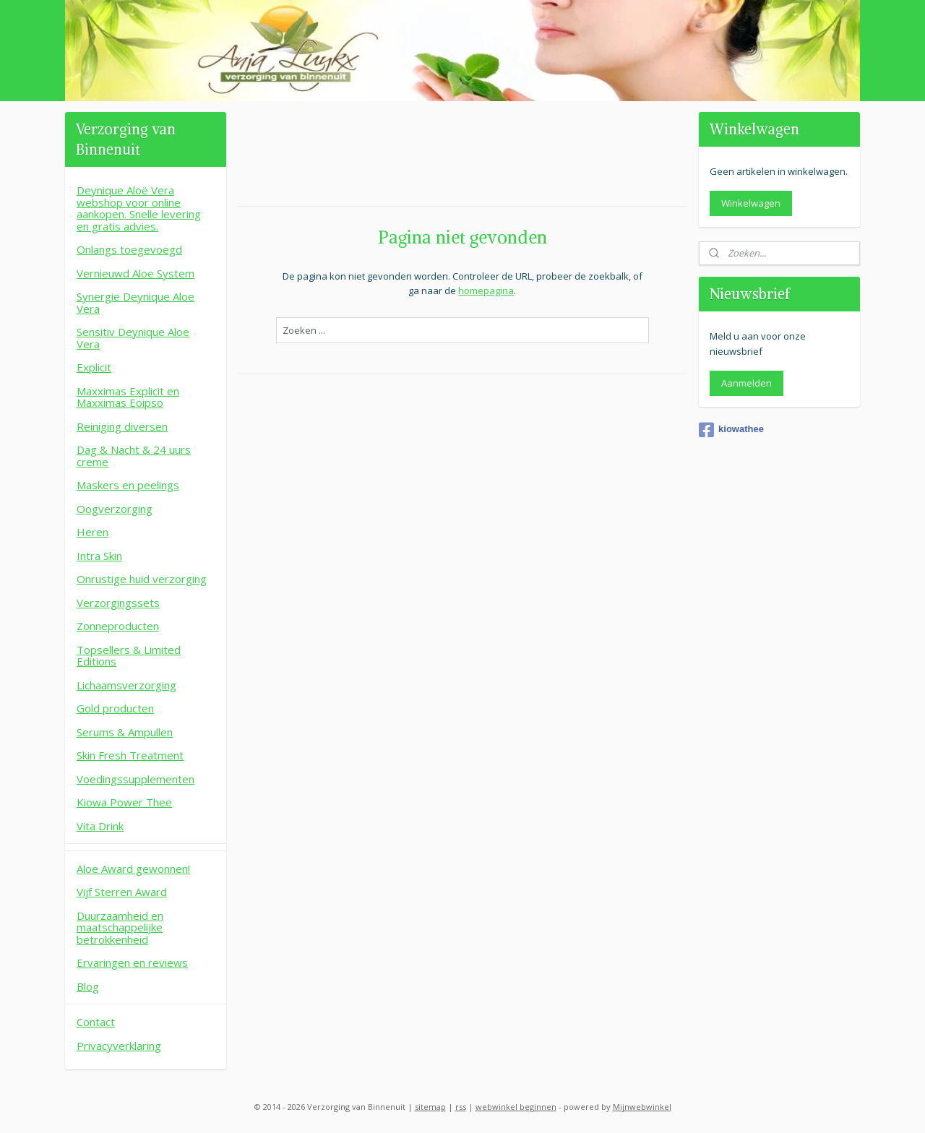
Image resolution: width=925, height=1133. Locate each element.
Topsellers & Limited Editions (129, 655)
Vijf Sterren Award (122, 891)
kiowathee (731, 430)
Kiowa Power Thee (124, 802)
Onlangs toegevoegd (129, 249)
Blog (88, 986)
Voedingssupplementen (135, 779)
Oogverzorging (114, 508)
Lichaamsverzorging (126, 685)
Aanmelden (746, 382)
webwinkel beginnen (516, 1106)
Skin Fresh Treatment (130, 755)
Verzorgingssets (118, 602)
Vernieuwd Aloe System (135, 273)
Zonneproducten (118, 626)
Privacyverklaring (119, 1045)
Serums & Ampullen (125, 732)
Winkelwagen (750, 203)
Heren (92, 532)
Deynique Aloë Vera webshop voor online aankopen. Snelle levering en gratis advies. (139, 208)
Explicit (94, 367)
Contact (96, 1021)
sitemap (430, 1106)
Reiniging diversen (122, 426)
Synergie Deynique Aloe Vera (135, 302)
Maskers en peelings (128, 485)
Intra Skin (99, 555)
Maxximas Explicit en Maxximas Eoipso (128, 397)
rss (460, 1106)
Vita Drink (100, 826)
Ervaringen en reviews (132, 962)
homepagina (486, 290)
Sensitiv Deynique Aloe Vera (133, 337)
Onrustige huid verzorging (142, 579)
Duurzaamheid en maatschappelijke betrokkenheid (120, 927)
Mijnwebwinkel (642, 1106)
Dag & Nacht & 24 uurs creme (134, 455)
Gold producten (115, 708)
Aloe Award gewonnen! (133, 868)
